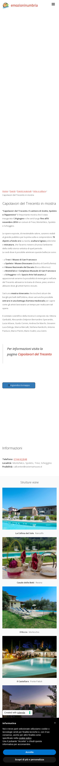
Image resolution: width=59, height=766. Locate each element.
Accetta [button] (29, 752)
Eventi (12, 191)
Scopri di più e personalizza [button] (29, 759)
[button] (54, 722)
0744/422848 (20, 459)
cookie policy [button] (25, 738)
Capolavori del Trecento (35, 354)
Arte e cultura (39, 191)
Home (5, 191)
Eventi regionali (24, 191)
